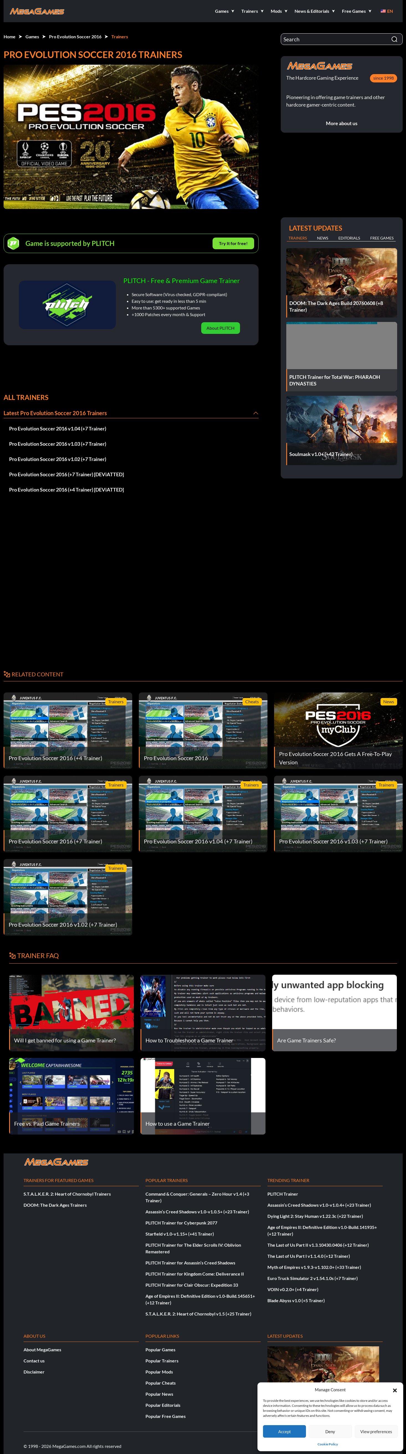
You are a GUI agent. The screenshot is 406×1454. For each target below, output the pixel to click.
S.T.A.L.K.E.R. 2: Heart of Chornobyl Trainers (67, 1193)
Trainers (119, 36)
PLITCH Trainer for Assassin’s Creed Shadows (190, 1262)
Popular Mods (159, 1371)
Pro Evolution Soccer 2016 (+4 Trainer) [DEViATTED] (66, 490)
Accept (284, 1431)
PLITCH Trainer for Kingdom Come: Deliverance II (194, 1273)
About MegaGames (42, 1349)
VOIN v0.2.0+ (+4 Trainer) (292, 1289)
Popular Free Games (165, 1416)
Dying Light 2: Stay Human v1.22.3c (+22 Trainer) (315, 1216)
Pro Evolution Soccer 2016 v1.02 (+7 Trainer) (57, 459)
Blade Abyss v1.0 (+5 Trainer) (296, 1300)
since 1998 (383, 77)
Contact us (34, 1360)
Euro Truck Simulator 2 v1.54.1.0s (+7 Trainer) (312, 1278)
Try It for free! (233, 243)
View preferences (376, 1431)
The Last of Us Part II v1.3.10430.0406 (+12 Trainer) (318, 1245)
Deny (330, 1431)
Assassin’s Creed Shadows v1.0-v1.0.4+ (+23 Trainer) (319, 1205)
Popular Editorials (162, 1405)
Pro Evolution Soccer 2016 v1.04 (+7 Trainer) (57, 428)
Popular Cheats (160, 1382)
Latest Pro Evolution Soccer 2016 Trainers (55, 413)
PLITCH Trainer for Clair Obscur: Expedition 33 (191, 1284)
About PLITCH (220, 328)
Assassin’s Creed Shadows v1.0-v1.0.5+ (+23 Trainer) (197, 1211)
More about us (342, 123)
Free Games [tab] (382, 238)
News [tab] (322, 238)
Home (10, 36)
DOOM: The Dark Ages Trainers (55, 1205)
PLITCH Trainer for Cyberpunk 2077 (181, 1222)
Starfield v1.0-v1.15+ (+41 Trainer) (179, 1233)
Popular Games (160, 1349)
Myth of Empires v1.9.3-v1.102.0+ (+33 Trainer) (314, 1267)
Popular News (159, 1394)
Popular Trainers (161, 1360)
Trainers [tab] (297, 238)
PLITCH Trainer (282, 1193)
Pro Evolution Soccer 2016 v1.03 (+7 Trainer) (57, 444)
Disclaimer (34, 1371)
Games (32, 36)
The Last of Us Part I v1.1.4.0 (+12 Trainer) (308, 1256)
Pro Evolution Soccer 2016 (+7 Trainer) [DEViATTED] (66, 474)
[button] (395, 1389)
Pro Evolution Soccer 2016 (75, 36)
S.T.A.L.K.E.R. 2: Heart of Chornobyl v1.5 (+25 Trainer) (198, 1313)
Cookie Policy (328, 1444)
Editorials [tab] (349, 238)
